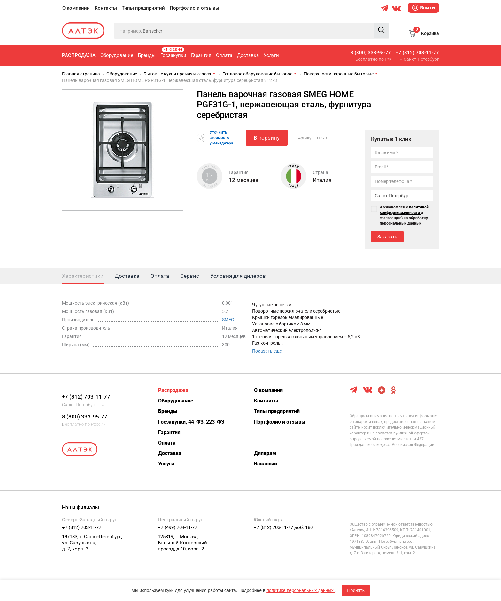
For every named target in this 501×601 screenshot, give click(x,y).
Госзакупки (173, 52)
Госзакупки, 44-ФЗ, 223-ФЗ (191, 422)
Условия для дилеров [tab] (238, 276)
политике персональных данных (300, 590)
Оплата (224, 55)
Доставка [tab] (127, 276)
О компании (76, 8)
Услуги (271, 55)
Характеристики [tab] (83, 276)
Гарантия (201, 55)
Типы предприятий (143, 8)
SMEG (228, 319)
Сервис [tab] (189, 276)
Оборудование (116, 55)
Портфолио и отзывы (194, 8)
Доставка (248, 55)
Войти (423, 7)
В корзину (267, 138)
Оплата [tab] (159, 276)
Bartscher (152, 31)
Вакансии (265, 464)
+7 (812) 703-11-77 (417, 53)
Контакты (106, 8)
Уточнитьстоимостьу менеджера (221, 137)
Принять (356, 590)
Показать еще (267, 351)
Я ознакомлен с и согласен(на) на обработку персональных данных (404, 215)
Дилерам (265, 453)
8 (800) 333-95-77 (371, 53)
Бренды (147, 55)
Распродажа (79, 55)
